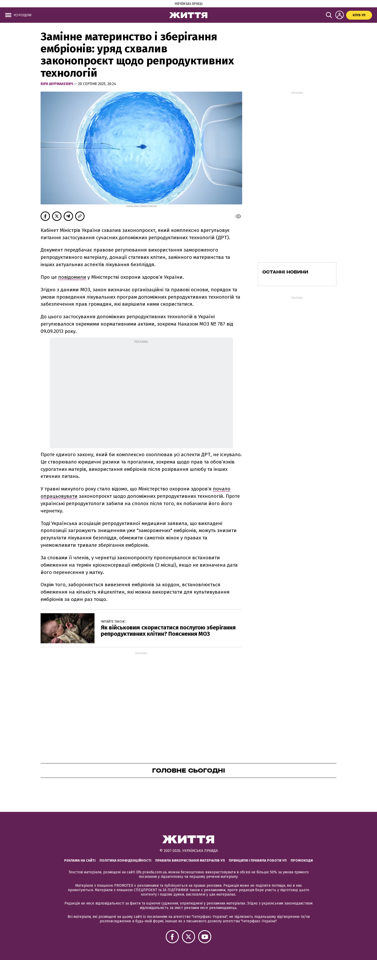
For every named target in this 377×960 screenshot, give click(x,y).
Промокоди (302, 860)
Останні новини (285, 272)
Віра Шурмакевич (57, 84)
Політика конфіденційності (125, 860)
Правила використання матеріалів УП (190, 860)
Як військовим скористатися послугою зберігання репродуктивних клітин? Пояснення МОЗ (168, 630)
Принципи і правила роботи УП (258, 860)
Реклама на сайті (80, 860)
